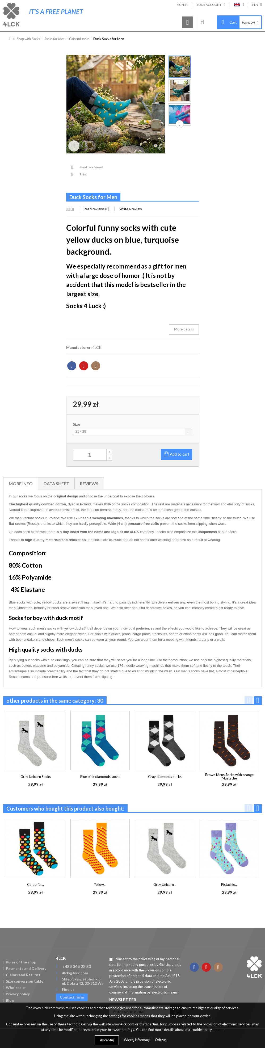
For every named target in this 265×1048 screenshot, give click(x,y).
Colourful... (35, 884)
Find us (68, 989)
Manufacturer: (79, 347)
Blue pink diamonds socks (100, 776)
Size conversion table (23, 981)
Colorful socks (79, 39)
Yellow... (100, 884)
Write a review (130, 209)
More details (184, 329)
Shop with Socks (28, 39)
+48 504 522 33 (76, 966)
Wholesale (14, 987)
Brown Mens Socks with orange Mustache (229, 776)
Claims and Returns (21, 974)
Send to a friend (91, 167)
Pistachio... (229, 884)
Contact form (72, 997)
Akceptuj (107, 1040)
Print (83, 174)
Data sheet (56, 483)
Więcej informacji (137, 1040)
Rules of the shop (19, 962)
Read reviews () (97, 209)
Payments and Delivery (24, 968)
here (216, 1030)
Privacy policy (16, 994)
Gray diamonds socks (165, 776)
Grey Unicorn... (164, 884)
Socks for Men (54, 39)
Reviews (89, 483)
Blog (8, 1000)
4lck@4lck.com (75, 973)
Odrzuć (160, 1040)
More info (21, 483)
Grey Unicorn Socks (35, 776)
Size (77, 424)
